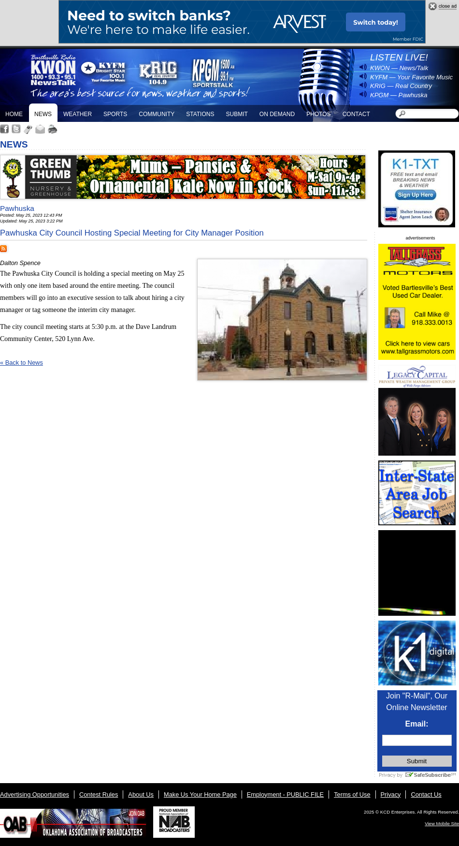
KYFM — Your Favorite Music (411, 77)
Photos (318, 114)
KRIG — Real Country (401, 85)
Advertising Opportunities (34, 794)
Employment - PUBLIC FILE (285, 794)
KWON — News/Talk (399, 68)
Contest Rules (98, 794)
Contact (356, 114)
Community (156, 114)
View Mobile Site (442, 823)
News (43, 114)
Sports (115, 114)
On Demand (277, 114)
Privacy (391, 794)
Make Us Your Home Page (200, 794)
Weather (77, 114)
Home (14, 114)
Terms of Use (352, 794)
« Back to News (21, 362)
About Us (141, 794)
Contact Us (426, 794)
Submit (236, 114)
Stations (200, 114)
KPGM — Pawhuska (399, 95)
